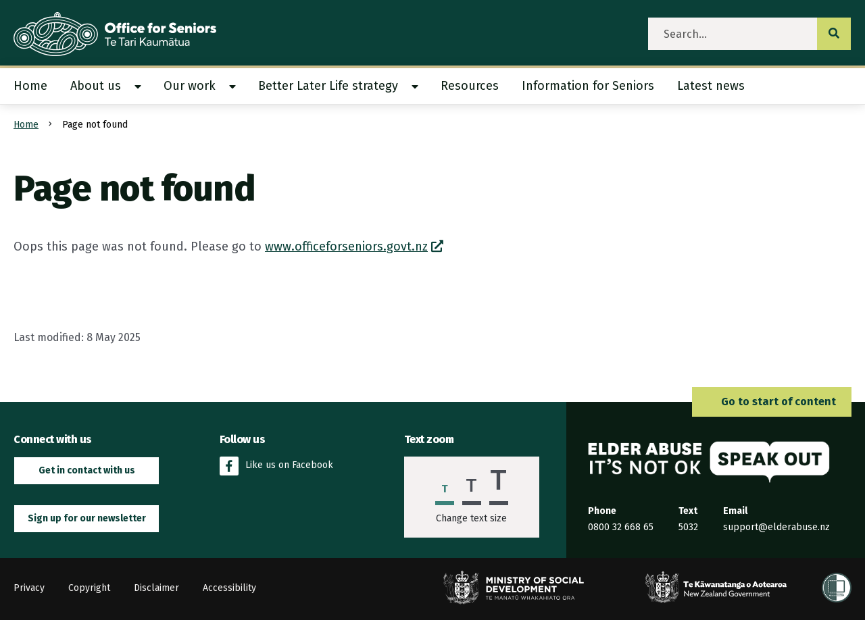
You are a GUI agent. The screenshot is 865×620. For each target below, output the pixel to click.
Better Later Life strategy (328, 85)
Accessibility (229, 588)
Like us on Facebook (276, 466)
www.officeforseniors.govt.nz (346, 246)
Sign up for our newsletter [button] (87, 518)
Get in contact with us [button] (87, 470)
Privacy (29, 588)
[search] (733, 34)
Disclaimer (156, 588)
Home (30, 85)
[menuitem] (36, 86)
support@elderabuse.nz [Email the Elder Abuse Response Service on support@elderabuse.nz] (776, 527)
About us (95, 85)
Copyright (89, 588)
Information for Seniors (588, 85)
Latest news (711, 85)
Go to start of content (772, 401)
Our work (190, 85)
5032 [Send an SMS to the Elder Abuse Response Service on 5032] (688, 527)
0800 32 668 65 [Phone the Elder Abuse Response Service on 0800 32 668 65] (620, 527)
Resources (470, 85)
